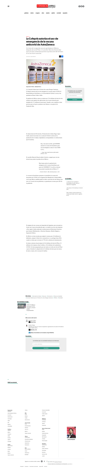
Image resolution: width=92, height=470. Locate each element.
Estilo (26, 424)
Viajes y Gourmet (11, 455)
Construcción (27, 437)
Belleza (9, 453)
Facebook (83, 6)
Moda (9, 451)
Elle (25, 413)
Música (26, 431)
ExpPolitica (41, 461)
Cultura (26, 410)
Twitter (79, 6)
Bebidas (43, 446)
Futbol (43, 429)
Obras (9, 420)
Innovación (44, 412)
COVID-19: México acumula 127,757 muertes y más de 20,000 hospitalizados (50, 307)
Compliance (27, 466)
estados (48, 13)
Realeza (9, 447)
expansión (65, 13)
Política (55, 298)
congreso (38, 13)
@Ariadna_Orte (34, 329)
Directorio (45, 466)
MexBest (44, 443)
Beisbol (43, 431)
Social (26, 451)
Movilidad (26, 454)
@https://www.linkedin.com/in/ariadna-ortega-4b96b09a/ (42, 332)
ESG (8, 422)
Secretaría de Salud (37, 296)
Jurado (43, 456)
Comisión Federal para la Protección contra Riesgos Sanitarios (39, 298)
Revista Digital (44, 440)
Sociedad (59, 13)
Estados (9, 437)
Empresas (9, 411)
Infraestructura (27, 441)
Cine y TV (26, 429)
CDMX (43, 13)
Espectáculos (10, 445)
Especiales (44, 425)
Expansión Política (32, 320)
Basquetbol (44, 435)
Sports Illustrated (46, 428)
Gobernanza (27, 452)
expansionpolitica (43, 461)
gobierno (26, 13)
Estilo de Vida (44, 454)
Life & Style (27, 423)
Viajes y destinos (45, 448)
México (28, 36)
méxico (31, 13)
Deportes (26, 427)
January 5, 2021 (44, 153)
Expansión (10, 410)
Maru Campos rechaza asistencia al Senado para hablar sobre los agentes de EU (74, 194)
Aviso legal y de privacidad (34, 466)
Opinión (9, 439)
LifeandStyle (10, 426)
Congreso (9, 434)
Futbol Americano (45, 433)
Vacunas (44, 296)
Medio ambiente (28, 449)
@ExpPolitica (38, 86)
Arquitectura (27, 443)
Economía (9, 415)
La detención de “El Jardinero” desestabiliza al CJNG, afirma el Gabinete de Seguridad (72, 183)
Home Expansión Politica (12, 413)
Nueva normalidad (58, 296)
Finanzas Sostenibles (46, 410)
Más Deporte (44, 437)
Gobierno (9, 430)
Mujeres (9, 424)
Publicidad (22, 466)
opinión (53, 13)
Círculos (9, 449)
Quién (9, 444)
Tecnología (10, 418)
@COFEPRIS (56, 143)
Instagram (81, 6)
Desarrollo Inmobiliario (29, 439)
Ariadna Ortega (31, 325)
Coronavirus (50, 296)
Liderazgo (44, 421)
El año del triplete (71, 439)
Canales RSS (40, 466)
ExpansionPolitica (46, 461)
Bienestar (43, 452)
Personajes (44, 450)
